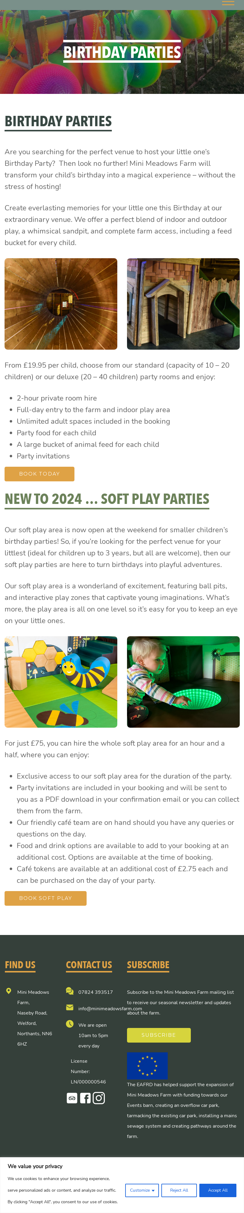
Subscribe (159, 1035)
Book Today (39, 474)
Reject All (179, 1190)
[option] (61, 304)
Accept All (218, 1190)
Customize (140, 1190)
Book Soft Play (45, 898)
